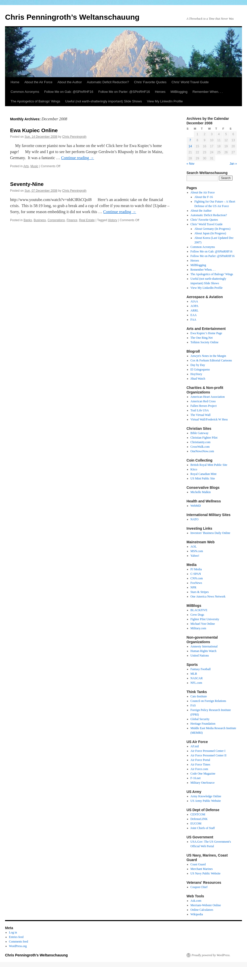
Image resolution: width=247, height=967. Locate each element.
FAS (193, 705)
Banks (27, 220)
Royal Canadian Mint (204, 474)
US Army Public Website (206, 801)
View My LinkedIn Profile (165, 101)
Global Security (200, 719)
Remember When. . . (208, 92)
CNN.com (197, 578)
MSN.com (197, 551)
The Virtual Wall (201, 415)
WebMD (196, 505)
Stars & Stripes (200, 592)
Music (34, 166)
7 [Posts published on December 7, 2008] (190, 140)
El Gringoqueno (200, 369)
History (112, 220)
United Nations (200, 655)
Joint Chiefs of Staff (203, 828)
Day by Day (198, 365)
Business (40, 220)
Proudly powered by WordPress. (211, 955)
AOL (194, 546)
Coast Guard (198, 864)
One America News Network (208, 596)
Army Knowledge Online (206, 796)
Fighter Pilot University (205, 619)
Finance (72, 220)
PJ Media (196, 569)
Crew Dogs (197, 614)
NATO (195, 519)
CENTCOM (198, 814)
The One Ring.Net (202, 337)
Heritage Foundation (203, 723)
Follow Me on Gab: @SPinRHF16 (68, 92)
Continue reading (77, 158)
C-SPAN (196, 574)
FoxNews (196, 583)
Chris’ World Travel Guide (190, 82)
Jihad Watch (198, 378)
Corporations (56, 220)
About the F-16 (203, 197)
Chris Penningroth (74, 136)
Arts (26, 166)
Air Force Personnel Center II (209, 755)
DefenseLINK (199, 819)
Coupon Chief (199, 887)
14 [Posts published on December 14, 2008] (190, 146)
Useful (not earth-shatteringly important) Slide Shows (103, 101)
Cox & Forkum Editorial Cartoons (211, 360)
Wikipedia (197, 914)
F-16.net (196, 778)
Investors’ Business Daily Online (210, 533)
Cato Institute (199, 696)
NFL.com (196, 683)
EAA (194, 315)
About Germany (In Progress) (212, 229)
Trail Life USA (200, 410)
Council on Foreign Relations (208, 701)
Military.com (198, 628)
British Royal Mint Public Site (209, 465)
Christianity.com (201, 442)
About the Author (69, 82)
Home (15, 82)
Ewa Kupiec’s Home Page (206, 333)
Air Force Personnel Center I (208, 751)
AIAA (194, 301)
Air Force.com (199, 769)
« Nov (190, 163)
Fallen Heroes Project (204, 406)
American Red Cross (203, 401)
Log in (13, 932)
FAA (193, 319)
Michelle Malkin (201, 492)
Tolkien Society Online (205, 342)
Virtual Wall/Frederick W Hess (209, 419)
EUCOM (196, 823)
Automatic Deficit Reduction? (108, 82)
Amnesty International (204, 646)
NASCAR (197, 678)
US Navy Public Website (206, 873)
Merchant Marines (202, 869)
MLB (194, 673)
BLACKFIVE (199, 610)
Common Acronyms (25, 92)
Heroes (160, 92)
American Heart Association (208, 397)
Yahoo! (195, 555)
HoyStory (196, 374)
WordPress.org (18, 946)
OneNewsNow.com (202, 451)
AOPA (195, 306)
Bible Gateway (200, 433)
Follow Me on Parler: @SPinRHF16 (124, 92)
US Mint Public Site (203, 478)
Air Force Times (200, 764)
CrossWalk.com (200, 446)
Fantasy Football (201, 669)
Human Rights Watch (204, 651)
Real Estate (87, 220)
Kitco (194, 469)
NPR (193, 587)
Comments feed (18, 941)
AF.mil (195, 746)
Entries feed (16, 937)
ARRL (195, 310)
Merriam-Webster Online (206, 905)
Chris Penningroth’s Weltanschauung (72, 17)
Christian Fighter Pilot (204, 437)
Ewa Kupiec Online (34, 130)
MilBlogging (179, 92)
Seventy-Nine (27, 184)
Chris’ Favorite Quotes (150, 82)
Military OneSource (203, 782)
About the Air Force (38, 82)
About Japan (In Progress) (210, 233)
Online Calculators (202, 910)
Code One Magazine (203, 773)
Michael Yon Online (203, 623)
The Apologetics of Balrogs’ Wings (35, 101)
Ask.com (196, 900)
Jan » (233, 163)
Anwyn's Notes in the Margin (208, 356)
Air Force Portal (200, 760)
